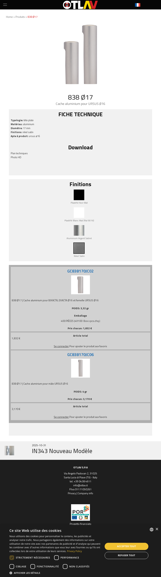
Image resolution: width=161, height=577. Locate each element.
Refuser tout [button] (126, 555)
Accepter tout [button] (126, 546)
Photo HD (16, 157)
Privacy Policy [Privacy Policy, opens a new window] (74, 551)
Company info (85, 493)
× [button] (156, 529)
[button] (55, 572)
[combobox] (151, 529)
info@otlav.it (80, 485)
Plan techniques (19, 153)
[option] (80, 450)
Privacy (72, 493)
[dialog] (80, 551)
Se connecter (61, 346)
